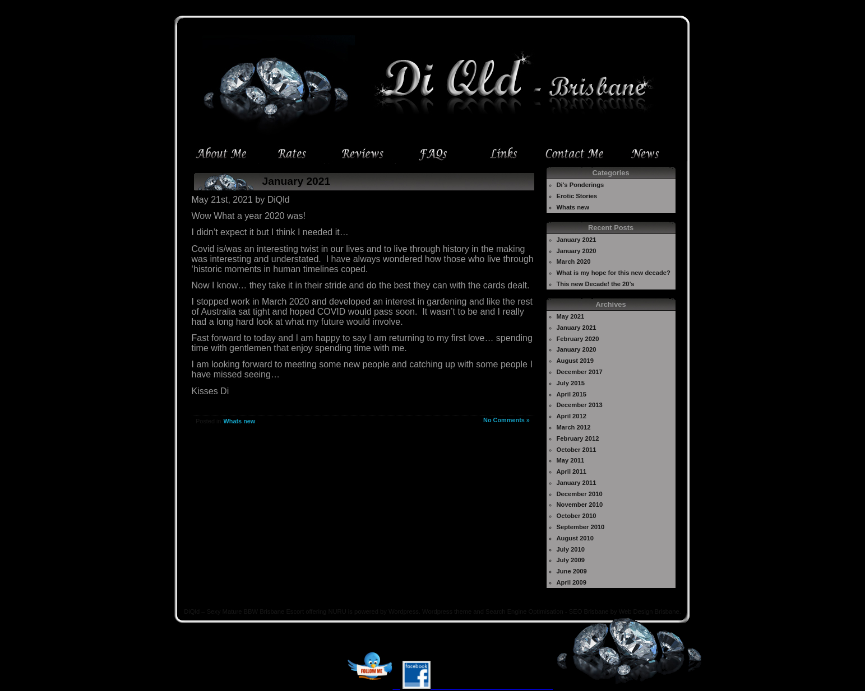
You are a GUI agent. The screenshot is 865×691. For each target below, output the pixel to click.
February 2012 (578, 438)
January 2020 (576, 251)
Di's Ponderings (580, 184)
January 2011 (576, 482)
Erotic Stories (577, 196)
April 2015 (571, 394)
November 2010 (580, 504)
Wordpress (403, 611)
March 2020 (574, 261)
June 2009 (572, 571)
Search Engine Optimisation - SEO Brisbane (547, 611)
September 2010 (581, 527)
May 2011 (571, 460)
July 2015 (571, 383)
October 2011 (576, 449)
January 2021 (296, 181)
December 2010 (580, 494)
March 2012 (574, 427)
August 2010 (575, 538)
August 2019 (575, 360)
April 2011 (571, 471)
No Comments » (506, 420)
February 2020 (578, 338)
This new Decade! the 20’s (596, 284)
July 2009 (571, 560)
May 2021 (571, 316)
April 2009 (571, 582)
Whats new (239, 421)
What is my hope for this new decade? (613, 272)
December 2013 (580, 404)
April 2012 (571, 416)
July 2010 (571, 549)
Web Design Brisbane (649, 611)
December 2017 (580, 371)
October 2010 (576, 515)
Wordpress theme (446, 611)
